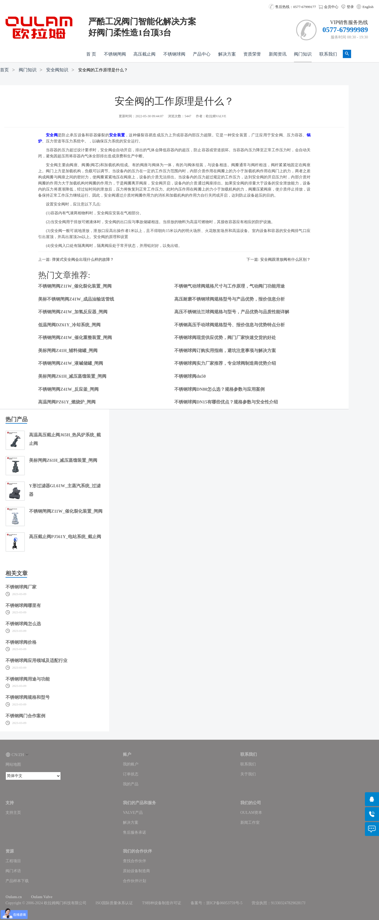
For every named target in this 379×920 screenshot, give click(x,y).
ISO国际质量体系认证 (114, 903)
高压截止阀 (144, 54)
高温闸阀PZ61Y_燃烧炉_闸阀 (67, 402)
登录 (347, 7)
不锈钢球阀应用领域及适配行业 (36, 660)
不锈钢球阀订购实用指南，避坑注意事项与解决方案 (225, 350)
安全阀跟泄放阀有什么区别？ (285, 259)
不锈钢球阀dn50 (190, 376)
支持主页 (13, 812)
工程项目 (13, 861)
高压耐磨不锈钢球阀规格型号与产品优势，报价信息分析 (229, 299)
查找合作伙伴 (134, 861)
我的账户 (130, 764)
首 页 (91, 54)
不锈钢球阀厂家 (21, 587)
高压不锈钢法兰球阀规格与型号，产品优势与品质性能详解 (231, 311)
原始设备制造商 (136, 871)
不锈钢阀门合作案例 (25, 715)
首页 (4, 69)
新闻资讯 (277, 54)
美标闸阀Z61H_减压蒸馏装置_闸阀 (72, 376)
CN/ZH (17, 754)
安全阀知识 (57, 69)
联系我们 (328, 54)
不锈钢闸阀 (115, 54)
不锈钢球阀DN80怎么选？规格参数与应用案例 (219, 389)
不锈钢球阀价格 (21, 642)
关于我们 (248, 774)
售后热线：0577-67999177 (292, 7)
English (367, 7)
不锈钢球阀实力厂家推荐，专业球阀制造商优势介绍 (225, 363)
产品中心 (201, 54)
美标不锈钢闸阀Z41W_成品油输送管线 (76, 299)
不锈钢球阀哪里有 (23, 605)
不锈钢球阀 (174, 54)
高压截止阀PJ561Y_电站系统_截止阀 (65, 536)
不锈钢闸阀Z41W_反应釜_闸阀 (68, 389)
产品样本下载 (17, 881)
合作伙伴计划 (134, 881)
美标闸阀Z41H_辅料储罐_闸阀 (68, 350)
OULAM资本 (251, 812)
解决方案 (227, 54)
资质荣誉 (252, 54)
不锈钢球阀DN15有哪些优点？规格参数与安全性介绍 (226, 402)
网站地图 (13, 764)
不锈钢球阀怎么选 (23, 623)
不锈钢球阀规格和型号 (28, 697)
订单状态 (130, 774)
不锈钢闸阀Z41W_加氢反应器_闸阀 (72, 311)
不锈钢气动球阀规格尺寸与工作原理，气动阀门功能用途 (229, 286)
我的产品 (130, 784)
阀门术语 (13, 871)
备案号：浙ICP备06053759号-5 (216, 903)
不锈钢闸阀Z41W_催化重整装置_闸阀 (75, 337)
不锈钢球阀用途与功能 (28, 679)
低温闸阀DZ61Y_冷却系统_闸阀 (69, 324)
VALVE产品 (133, 812)
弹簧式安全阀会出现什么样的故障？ (83, 259)
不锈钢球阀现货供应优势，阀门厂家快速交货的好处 (225, 337)
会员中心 (328, 7)
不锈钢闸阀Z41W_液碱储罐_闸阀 (70, 363)
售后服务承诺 (134, 832)
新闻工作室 (250, 822)
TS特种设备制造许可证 (161, 903)
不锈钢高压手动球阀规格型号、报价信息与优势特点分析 (229, 324)
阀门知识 (303, 54)
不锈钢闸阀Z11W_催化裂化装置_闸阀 (75, 286)
